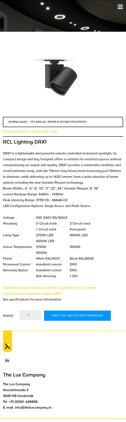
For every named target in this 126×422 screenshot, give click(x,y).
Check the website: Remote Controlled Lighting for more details (49, 288)
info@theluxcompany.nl (33, 407)
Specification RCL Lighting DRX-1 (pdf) (30, 132)
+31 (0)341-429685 (23, 402)
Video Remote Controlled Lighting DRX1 (32, 294)
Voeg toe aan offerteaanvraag (77, 315)
